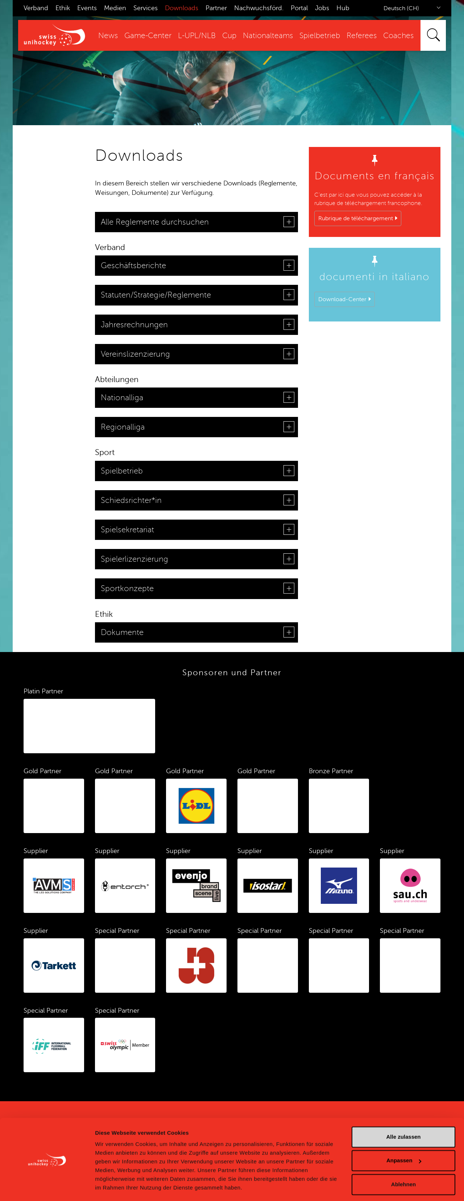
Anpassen (403, 1139)
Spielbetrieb (319, 36)
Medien (115, 8)
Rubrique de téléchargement (355, 218)
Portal (299, 8)
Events (87, 8)
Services (145, 8)
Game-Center (147, 36)
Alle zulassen (403, 1116)
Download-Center (342, 299)
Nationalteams (268, 36)
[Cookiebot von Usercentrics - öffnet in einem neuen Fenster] (47, 1186)
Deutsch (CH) (401, 8)
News (108, 36)
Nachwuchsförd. (258, 8)
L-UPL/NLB (197, 36)
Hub (342, 8)
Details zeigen (113, 1187)
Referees (362, 36)
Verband (36, 8)
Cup (229, 36)
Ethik (62, 8)
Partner (216, 8)
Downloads (181, 8)
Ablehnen (403, 1163)
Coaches (398, 36)
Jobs (322, 8)
